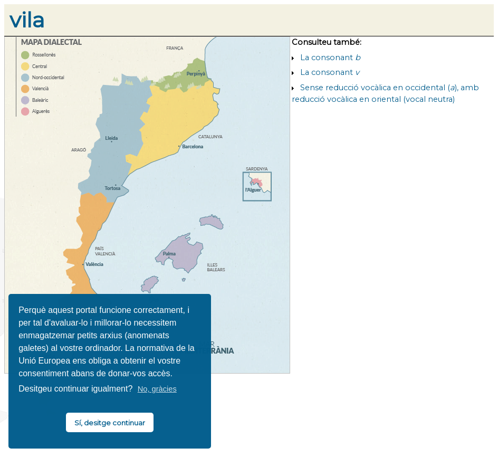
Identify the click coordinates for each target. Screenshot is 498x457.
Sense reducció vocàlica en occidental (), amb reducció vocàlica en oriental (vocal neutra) (385, 93)
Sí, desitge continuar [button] (109, 422)
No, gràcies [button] (157, 389)
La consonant (330, 57)
